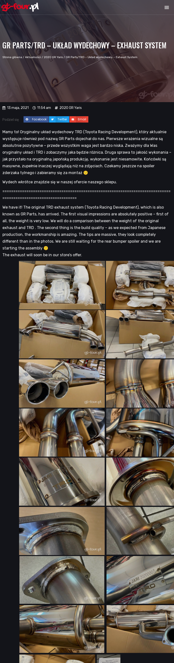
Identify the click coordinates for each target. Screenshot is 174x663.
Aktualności (33, 57)
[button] (166, 7)
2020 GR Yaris (53, 57)
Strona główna (12, 57)
